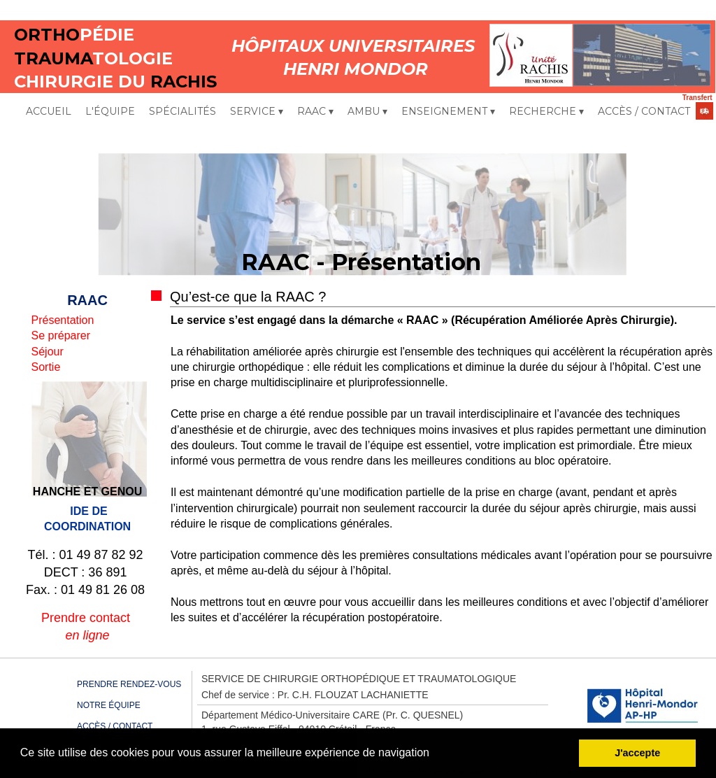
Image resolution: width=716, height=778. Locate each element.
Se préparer (61, 335)
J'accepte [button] (637, 752)
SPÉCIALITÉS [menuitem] (182, 111)
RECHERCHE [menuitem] (546, 112)
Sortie (46, 367)
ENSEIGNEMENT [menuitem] (448, 112)
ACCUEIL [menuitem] (48, 111)
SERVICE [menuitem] (256, 112)
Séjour (47, 352)
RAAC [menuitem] (315, 112)
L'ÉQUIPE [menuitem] (110, 111)
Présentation (62, 320)
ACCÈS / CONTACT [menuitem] (644, 111)
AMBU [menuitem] (367, 112)
